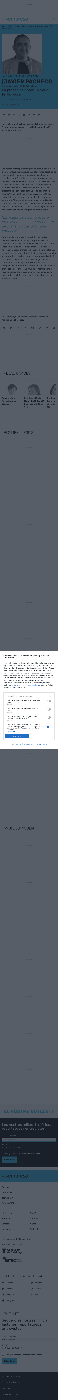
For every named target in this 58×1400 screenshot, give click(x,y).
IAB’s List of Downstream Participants (27, 685)
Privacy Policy (42, 744)
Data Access (28, 744)
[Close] (53, 656)
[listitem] (29, 696)
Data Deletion (16, 744)
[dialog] (29, 700)
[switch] (49, 701)
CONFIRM (17, 736)
